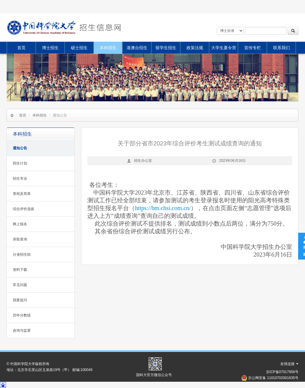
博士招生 (50, 47)
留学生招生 (165, 47)
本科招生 (108, 47)
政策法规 (194, 47)
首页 (21, 47)
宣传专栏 (252, 47)
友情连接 (289, 364)
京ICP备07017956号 (282, 372)
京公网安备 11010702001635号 (273, 378)
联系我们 (281, 47)
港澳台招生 (137, 47)
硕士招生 (79, 47)
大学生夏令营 (223, 47)
